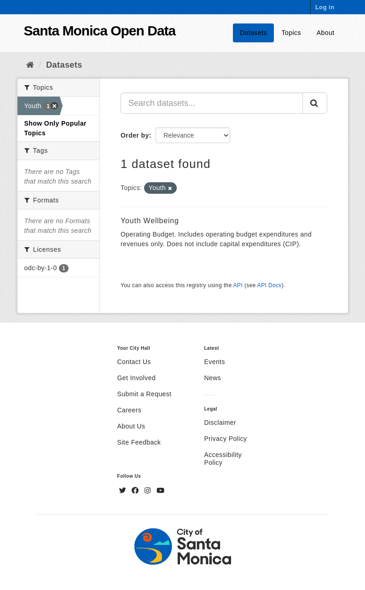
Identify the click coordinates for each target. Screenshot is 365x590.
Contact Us (134, 361)
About (326, 32)
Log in (325, 7)
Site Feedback (139, 442)
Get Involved (136, 378)
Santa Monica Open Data (100, 30)
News (212, 378)
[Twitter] (123, 490)
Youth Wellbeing (150, 221)
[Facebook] (136, 490)
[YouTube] (160, 490)
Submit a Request (144, 394)
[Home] (30, 64)
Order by (135, 135)
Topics (291, 32)
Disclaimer (220, 422)
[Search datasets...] (212, 103)
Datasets (253, 32)
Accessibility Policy (223, 458)
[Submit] (314, 103)
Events (214, 361)
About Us (131, 426)
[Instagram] (149, 490)
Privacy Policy (225, 438)
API (238, 285)
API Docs (269, 285)
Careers (129, 410)
